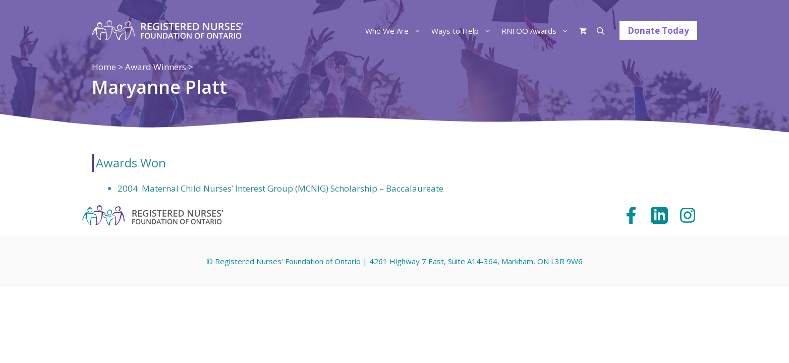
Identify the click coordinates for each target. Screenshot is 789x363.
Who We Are (395, 31)
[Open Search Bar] (600, 31)
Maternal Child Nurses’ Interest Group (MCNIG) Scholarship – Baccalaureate (292, 188)
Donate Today (658, 30)
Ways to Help (463, 31)
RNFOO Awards (537, 31)
